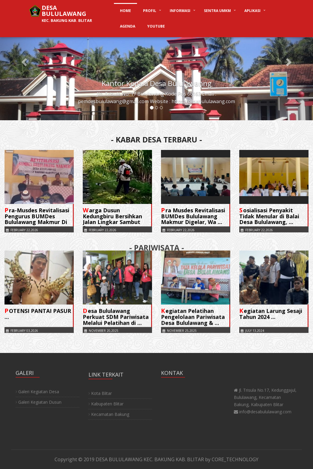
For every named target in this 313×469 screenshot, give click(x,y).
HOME (125, 10)
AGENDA (127, 26)
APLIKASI (252, 10)
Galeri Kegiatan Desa (37, 389)
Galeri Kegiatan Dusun (38, 400)
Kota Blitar (100, 395)
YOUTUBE (156, 26)
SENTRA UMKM (217, 10)
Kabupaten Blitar (106, 406)
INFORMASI (180, 10)
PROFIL (149, 10)
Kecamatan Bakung (108, 416)
